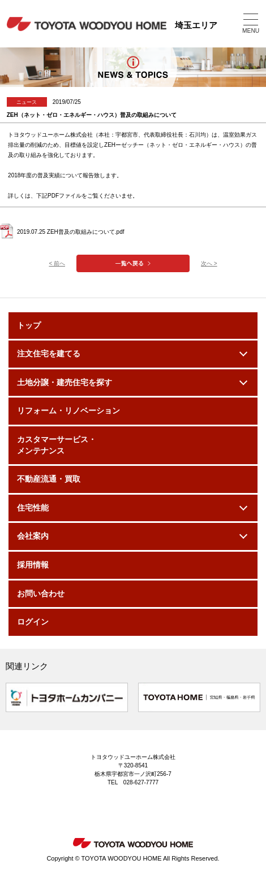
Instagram (110, 812)
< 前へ (57, 263)
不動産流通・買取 (48, 478)
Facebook (155, 812)
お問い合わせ (41, 593)
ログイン (33, 621)
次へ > (209, 263)
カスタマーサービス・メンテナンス (56, 445)
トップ (29, 325)
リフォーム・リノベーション (68, 410)
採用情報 (33, 564)
